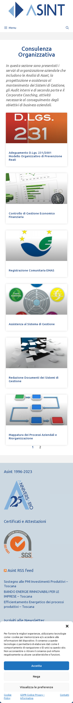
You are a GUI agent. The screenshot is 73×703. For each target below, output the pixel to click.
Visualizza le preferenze (36, 687)
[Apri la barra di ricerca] (67, 27)
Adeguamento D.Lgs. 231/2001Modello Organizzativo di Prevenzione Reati (35, 156)
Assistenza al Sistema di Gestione (32, 324)
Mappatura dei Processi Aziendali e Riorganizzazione (33, 436)
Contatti (64, 695)
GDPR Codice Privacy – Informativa (32, 696)
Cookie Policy (7, 696)
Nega (36, 676)
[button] (67, 626)
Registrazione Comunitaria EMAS (31, 270)
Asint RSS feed (20, 570)
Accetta (36, 665)
